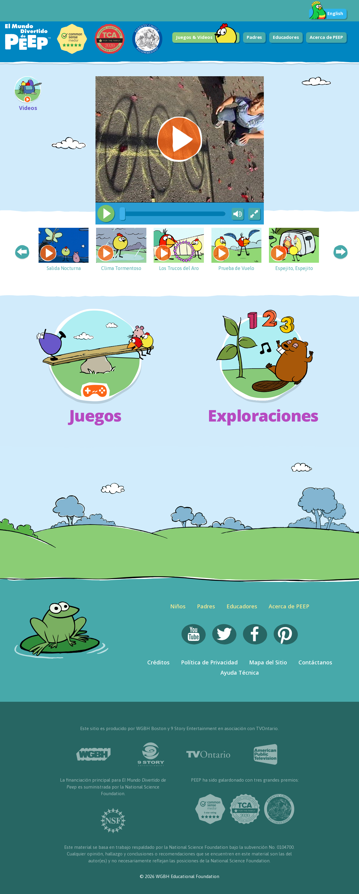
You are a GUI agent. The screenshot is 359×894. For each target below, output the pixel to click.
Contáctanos (315, 662)
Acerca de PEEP (326, 37)
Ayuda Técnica (239, 672)
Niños (178, 606)
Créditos (158, 662)
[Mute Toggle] (236, 214)
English (326, 14)
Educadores (286, 37)
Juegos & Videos (206, 37)
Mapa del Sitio (268, 662)
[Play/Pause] (106, 214)
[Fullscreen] (254, 214)
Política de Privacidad (209, 662)
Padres (254, 37)
